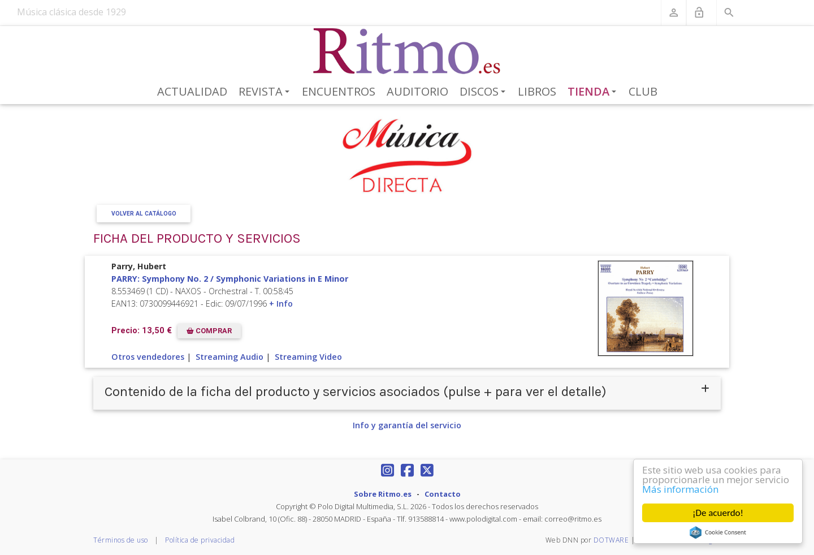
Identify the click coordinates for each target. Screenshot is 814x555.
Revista (266, 92)
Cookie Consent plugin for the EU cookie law (718, 532)
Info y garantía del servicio (407, 425)
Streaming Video (308, 356)
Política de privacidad (200, 540)
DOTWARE (611, 540)
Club (643, 91)
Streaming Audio (229, 356)
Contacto (443, 494)
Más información (681, 489)
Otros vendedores (147, 356)
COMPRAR (209, 330)
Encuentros (338, 91)
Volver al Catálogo (143, 213)
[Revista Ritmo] (407, 51)
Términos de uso (120, 540)
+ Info (281, 303)
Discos (484, 92)
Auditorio (417, 91)
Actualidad (192, 91)
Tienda (594, 92)
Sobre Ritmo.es (383, 494)
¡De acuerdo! (717, 513)
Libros (537, 91)
